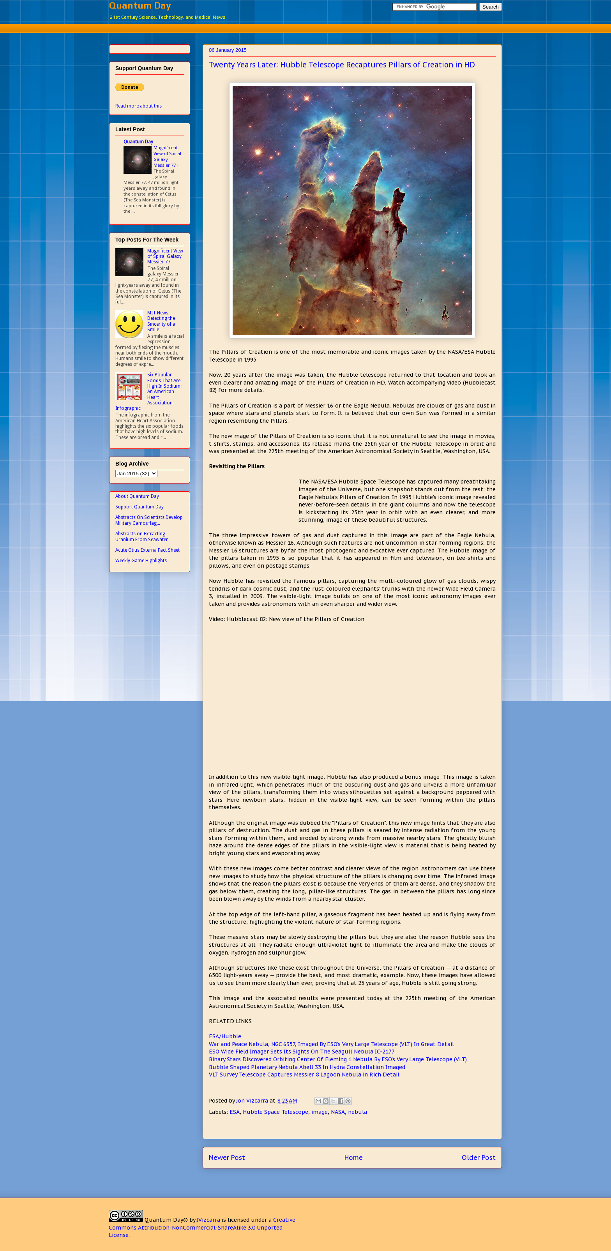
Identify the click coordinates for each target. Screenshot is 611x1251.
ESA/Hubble (225, 1036)
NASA (338, 1111)
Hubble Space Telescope (275, 1111)
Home (353, 1157)
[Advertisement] (305, 27)
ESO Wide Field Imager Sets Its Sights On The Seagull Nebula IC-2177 (302, 1051)
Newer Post (227, 1157)
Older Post (479, 1157)
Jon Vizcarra (253, 1100)
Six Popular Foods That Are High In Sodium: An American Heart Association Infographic (148, 391)
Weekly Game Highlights (141, 560)
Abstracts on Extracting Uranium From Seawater (141, 536)
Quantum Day (140, 5)
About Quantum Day (137, 496)
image (319, 1111)
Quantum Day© (166, 1219)
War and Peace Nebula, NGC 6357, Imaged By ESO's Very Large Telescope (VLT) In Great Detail (331, 1044)
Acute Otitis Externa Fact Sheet (147, 550)
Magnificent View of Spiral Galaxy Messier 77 (167, 156)
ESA (235, 1111)
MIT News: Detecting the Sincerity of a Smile (161, 321)
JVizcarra (208, 1219)
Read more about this (138, 106)
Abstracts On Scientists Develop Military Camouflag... (149, 520)
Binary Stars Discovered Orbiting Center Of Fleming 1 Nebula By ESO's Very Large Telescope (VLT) (338, 1059)
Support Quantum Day (139, 507)
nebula (357, 1111)
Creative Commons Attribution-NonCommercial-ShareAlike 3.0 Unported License (202, 1227)
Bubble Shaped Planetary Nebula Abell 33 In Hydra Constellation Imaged (307, 1067)
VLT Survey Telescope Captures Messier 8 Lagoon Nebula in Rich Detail (304, 1074)
